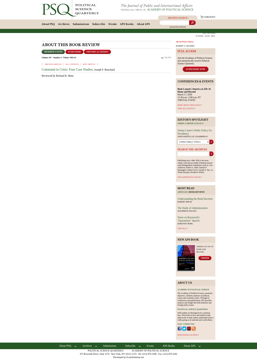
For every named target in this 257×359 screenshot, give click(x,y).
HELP (213, 36)
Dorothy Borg (185, 223)
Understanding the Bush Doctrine (195, 198)
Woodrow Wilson (187, 211)
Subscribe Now (195, 69)
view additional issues (189, 177)
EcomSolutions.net (135, 357)
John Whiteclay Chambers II (193, 136)
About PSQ (48, 24)
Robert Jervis (185, 202)
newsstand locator (187, 335)
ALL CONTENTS (72, 64)
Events (113, 24)
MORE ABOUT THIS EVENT (189, 105)
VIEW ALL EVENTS (185, 108)
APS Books (127, 24)
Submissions (81, 24)
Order (205, 258)
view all (182, 228)
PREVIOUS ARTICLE (53, 64)
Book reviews (197, 192)
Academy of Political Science (170, 9)
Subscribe (98, 24)
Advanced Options (177, 27)
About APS (143, 24)
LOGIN (207, 36)
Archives (63, 24)
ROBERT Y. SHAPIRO (185, 46)
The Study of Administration (193, 208)
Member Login (53, 51)
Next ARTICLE (89, 64)
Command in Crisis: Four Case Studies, (68, 69)
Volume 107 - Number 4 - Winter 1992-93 (59, 57)
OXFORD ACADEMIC (97, 51)
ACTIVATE (199, 36)
